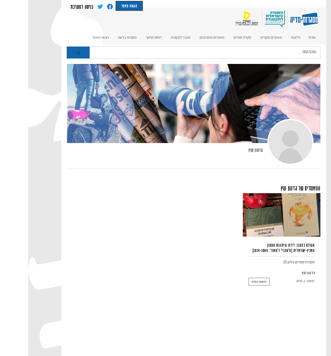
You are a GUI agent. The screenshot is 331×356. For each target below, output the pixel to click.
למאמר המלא (230, 281)
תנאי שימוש (147, 333)
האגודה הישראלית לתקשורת (187, 333)
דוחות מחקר (114, 324)
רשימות (249, 333)
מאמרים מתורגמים (202, 324)
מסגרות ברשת (55, 324)
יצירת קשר (227, 333)
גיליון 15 (260, 261)
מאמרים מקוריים (237, 324)
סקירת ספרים (277, 261)
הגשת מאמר (101, 5)
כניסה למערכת (53, 7)
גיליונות (264, 324)
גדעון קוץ (227, 150)
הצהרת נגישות (120, 333)
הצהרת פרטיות (88, 333)
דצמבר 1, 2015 (277, 281)
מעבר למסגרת (85, 324)
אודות (282, 324)
